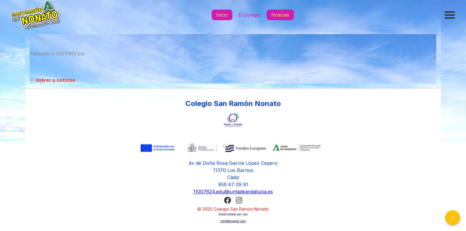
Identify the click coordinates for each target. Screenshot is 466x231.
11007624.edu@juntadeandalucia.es (233, 192)
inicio (222, 15)
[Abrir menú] (450, 15)
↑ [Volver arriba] (452, 217)
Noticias (280, 15)
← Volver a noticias (52, 80)
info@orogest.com (233, 222)
